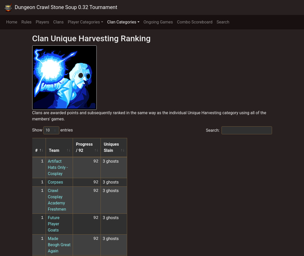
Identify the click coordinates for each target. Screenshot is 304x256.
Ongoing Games (158, 22)
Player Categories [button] (84, 22)
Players (42, 22)
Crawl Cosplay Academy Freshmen (79, 172)
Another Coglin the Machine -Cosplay (82, 223)
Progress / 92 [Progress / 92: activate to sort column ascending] (155, 144)
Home (11, 22)
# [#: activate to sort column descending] (36, 144)
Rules (26, 22)
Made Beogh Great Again (71, 189)
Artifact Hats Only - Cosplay (73, 155)
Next (264, 241)
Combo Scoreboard (195, 22)
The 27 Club (59, 206)
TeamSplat (58, 197)
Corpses (55, 163)
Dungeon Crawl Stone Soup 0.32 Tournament (60, 7)
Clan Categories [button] (121, 22)
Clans (58, 22)
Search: (239, 130)
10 (251, 241)
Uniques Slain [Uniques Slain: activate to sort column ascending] (192, 144)
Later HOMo (59, 231)
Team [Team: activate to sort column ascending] (54, 144)
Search (223, 22)
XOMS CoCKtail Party (67, 214)
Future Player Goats (66, 180)
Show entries (52, 130)
